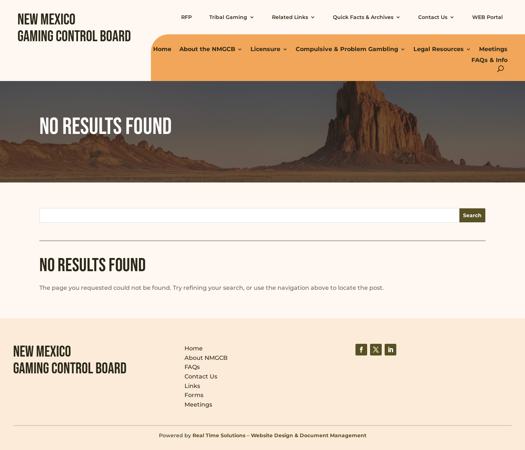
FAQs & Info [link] (489, 60)
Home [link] (162, 49)
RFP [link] (186, 17)
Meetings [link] (493, 49)
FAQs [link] (192, 367)
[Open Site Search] (500, 69)
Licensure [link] (265, 49)
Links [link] (192, 385)
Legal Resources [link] (438, 49)
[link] (361, 349)
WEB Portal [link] (487, 17)
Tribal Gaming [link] (228, 17)
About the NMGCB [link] (207, 49)
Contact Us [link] (432, 17)
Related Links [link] (290, 17)
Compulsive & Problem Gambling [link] (347, 49)
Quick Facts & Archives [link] (363, 17)
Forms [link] (193, 395)
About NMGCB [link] (206, 357)
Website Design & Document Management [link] (308, 435)
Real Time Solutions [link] (218, 435)
